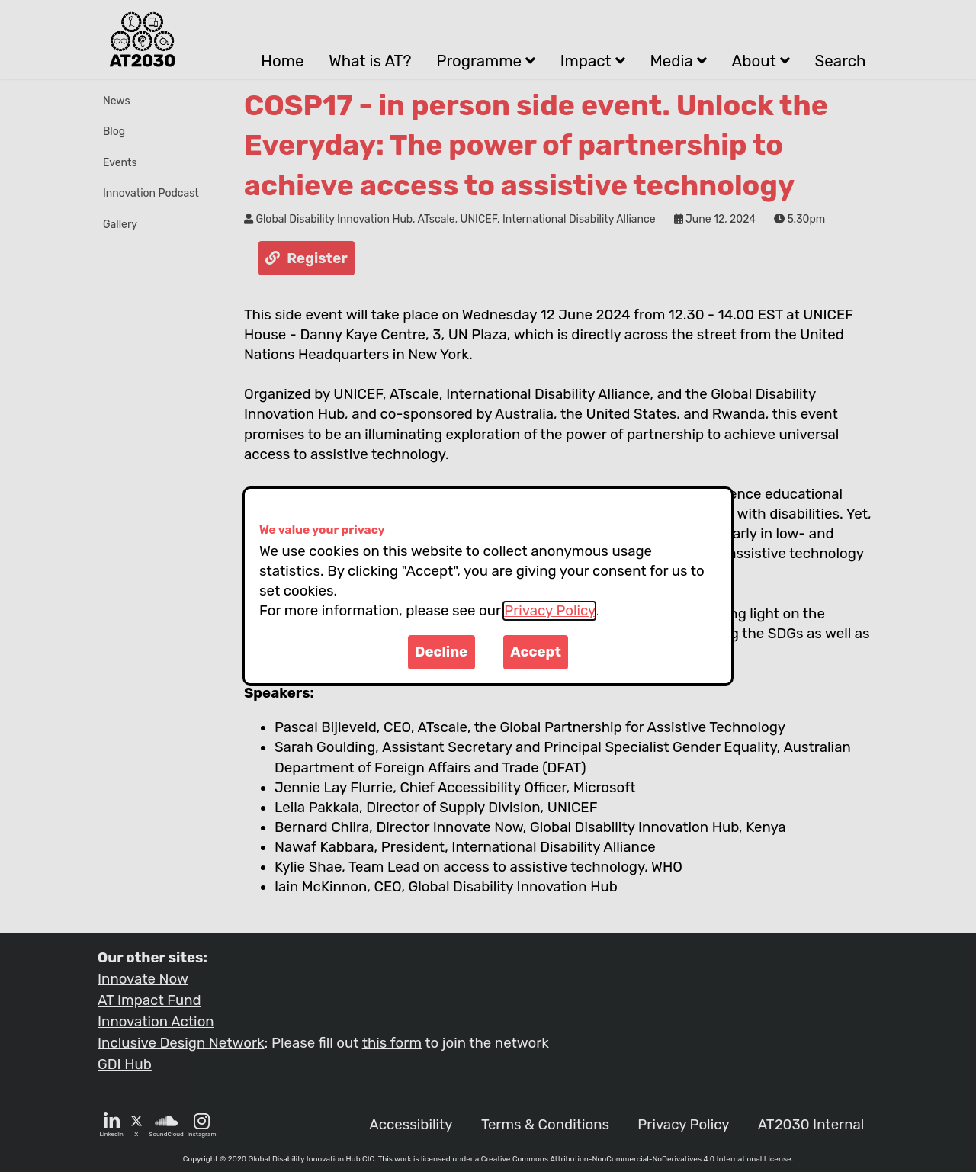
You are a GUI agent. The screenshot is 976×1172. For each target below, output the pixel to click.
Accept (535, 652)
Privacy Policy (549, 610)
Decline (441, 652)
